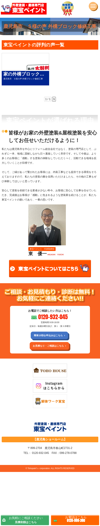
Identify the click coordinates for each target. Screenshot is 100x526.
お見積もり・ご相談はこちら (48, 345)
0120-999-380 (76, 518)
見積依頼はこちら (25, 518)
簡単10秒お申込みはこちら (48, 335)
